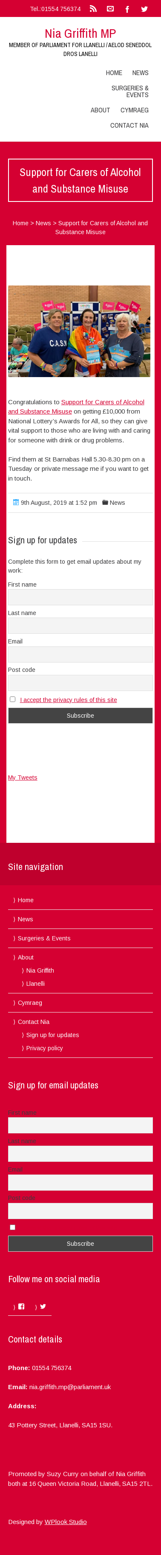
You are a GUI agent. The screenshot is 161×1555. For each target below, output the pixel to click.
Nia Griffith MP (80, 33)
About (100, 110)
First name (22, 584)
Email (15, 641)
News (140, 72)
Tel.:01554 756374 (55, 9)
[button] (79, 331)
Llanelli (35, 983)
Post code (21, 669)
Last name (22, 613)
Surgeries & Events (130, 91)
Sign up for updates (52, 1035)
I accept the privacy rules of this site (68, 699)
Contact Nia (129, 125)
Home (114, 72)
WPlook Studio (66, 1521)
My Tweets (22, 777)
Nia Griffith (40, 970)
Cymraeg (135, 110)
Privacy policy (44, 1048)
